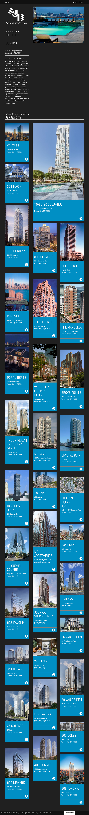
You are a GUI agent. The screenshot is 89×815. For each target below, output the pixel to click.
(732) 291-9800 (29, 813)
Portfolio (12, 33)
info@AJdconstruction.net (43, 813)
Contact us (70, 813)
